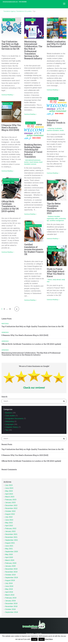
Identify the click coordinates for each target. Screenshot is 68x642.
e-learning (51, 128)
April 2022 (9, 526)
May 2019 (9, 589)
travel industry (34, 162)
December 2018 (11, 603)
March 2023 (9, 497)
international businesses (32, 160)
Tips (13, 20)
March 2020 (9, 560)
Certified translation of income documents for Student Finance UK (34, 249)
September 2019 (11, 577)
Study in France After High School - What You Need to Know (56, 272)
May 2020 (9, 554)
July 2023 (9, 485)
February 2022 (10, 528)
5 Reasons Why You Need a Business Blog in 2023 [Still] (11, 127)
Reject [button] (41, 639)
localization (58, 128)
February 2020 (10, 563)
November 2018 (11, 606)
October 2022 (10, 511)
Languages (6, 182)
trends (62, 130)
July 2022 (9, 517)
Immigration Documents (10, 180)
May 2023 (9, 491)
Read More (49, 639)
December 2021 (11, 534)
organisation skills (52, 218)
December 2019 (11, 569)
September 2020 (11, 552)
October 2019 (10, 575)
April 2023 (9, 494)
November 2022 (11, 508)
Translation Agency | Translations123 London (17, 11)
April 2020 (9, 557)
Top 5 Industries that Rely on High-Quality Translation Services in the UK (11, 45)
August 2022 (10, 514)
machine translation (53, 130)
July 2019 (9, 583)
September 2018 (11, 612)
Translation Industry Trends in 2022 (56, 122)
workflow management (57, 220)
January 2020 (10, 566)
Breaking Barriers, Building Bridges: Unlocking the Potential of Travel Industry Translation (33, 150)
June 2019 (9, 586)
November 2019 (11, 572)
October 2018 (10, 609)
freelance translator (54, 216)
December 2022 (11, 505)
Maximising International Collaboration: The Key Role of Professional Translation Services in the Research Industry (33, 50)
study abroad (57, 279)
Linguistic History (11, 427)
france (50, 279)
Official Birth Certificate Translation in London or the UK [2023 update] (10, 206)
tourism (26, 162)
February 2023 (10, 500)
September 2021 (11, 540)
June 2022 (9, 520)
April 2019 (9, 592)
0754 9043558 (23, 1)
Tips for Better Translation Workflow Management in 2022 (54, 208)
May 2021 (9, 549)
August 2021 (10, 543)
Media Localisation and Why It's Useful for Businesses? (56, 44)
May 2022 (9, 523)
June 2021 (9, 546)
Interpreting (9, 421)
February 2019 (10, 598)
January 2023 (10, 502)
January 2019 (10, 601)
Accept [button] (34, 639)
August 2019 (10, 580)
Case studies (7, 20)
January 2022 (10, 531)
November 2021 (11, 537)
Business (6, 103)
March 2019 (9, 595)
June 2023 (9, 488)
